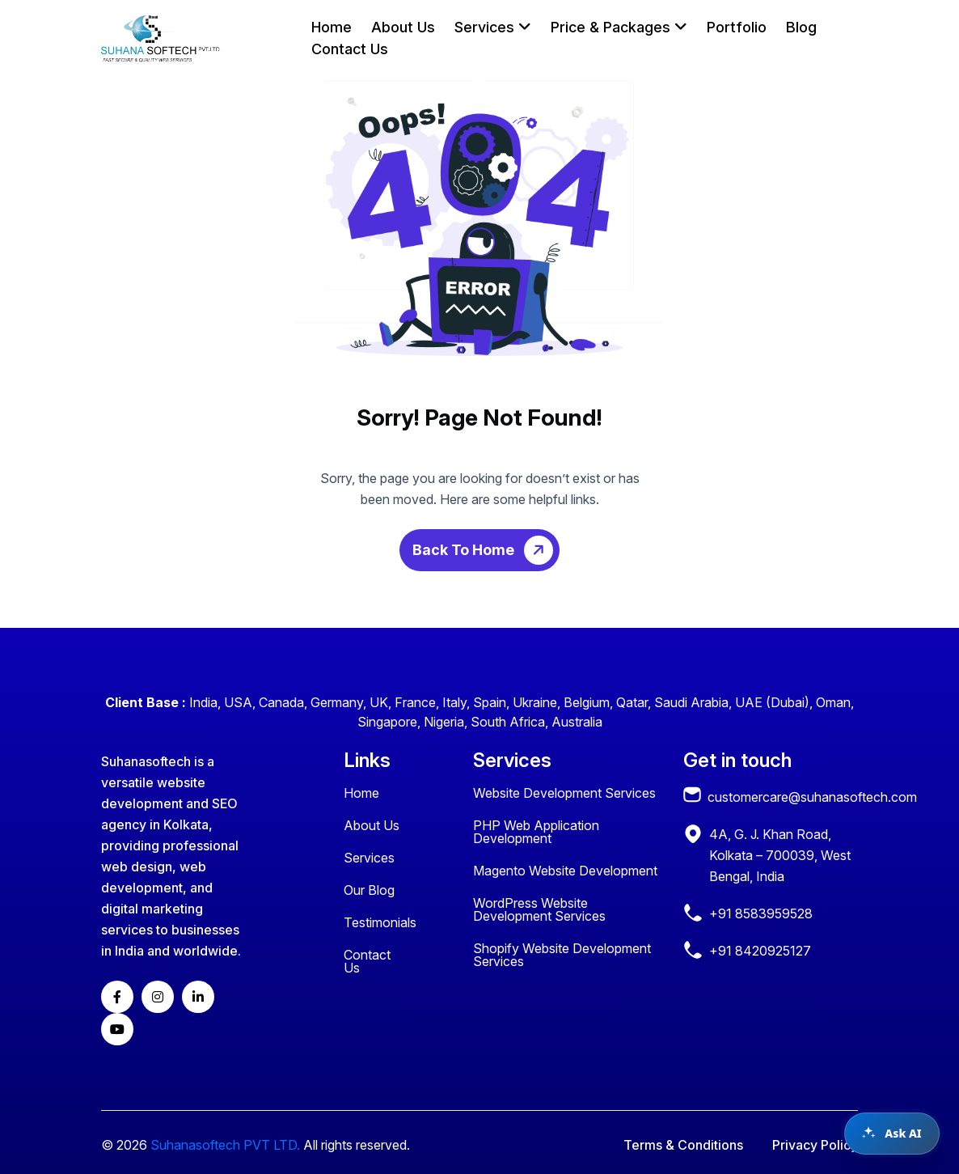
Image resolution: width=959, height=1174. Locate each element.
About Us (403, 27)
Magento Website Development (565, 870)
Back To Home (485, 549)
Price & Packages (619, 27)
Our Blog (369, 890)
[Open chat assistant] (892, 1134)
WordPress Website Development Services (539, 909)
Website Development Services (564, 792)
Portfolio (737, 27)
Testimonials (380, 922)
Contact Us (349, 48)
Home (331, 27)
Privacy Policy (815, 1144)
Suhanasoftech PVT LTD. (225, 1145)
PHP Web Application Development (536, 832)
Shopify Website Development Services (562, 955)
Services (492, 27)
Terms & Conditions (683, 1144)
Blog (801, 27)
